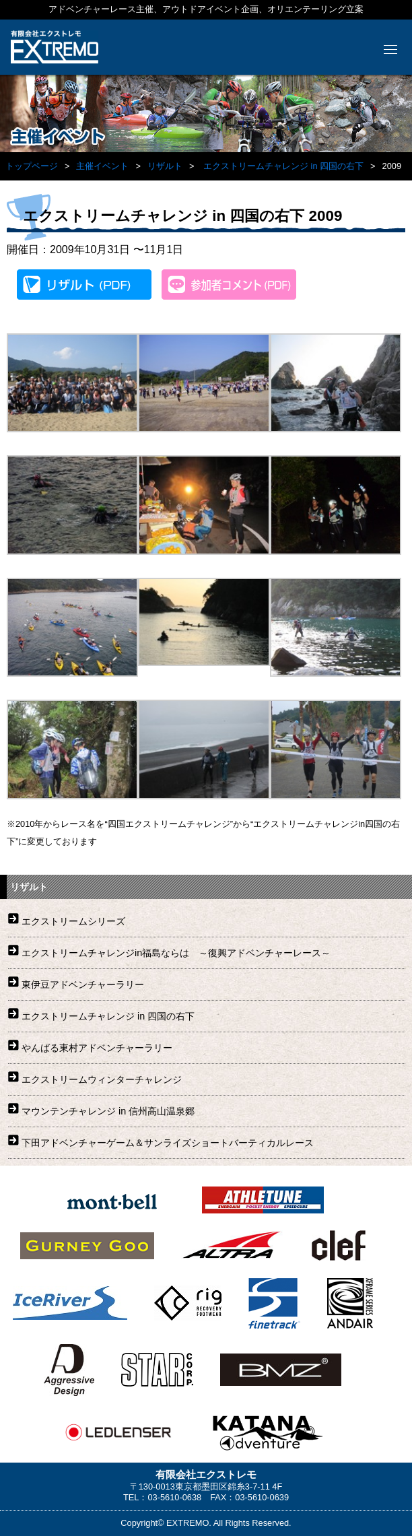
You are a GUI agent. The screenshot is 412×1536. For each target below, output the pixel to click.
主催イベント (102, 166)
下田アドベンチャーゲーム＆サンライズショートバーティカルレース (168, 1142)
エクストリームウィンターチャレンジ (102, 1079)
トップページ (31, 166)
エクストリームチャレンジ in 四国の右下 (283, 166)
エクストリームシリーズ (73, 921)
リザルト (164, 166)
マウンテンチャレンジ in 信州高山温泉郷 (108, 1111)
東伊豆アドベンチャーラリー (83, 984)
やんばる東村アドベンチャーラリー (97, 1047)
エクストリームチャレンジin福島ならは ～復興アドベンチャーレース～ (176, 952)
